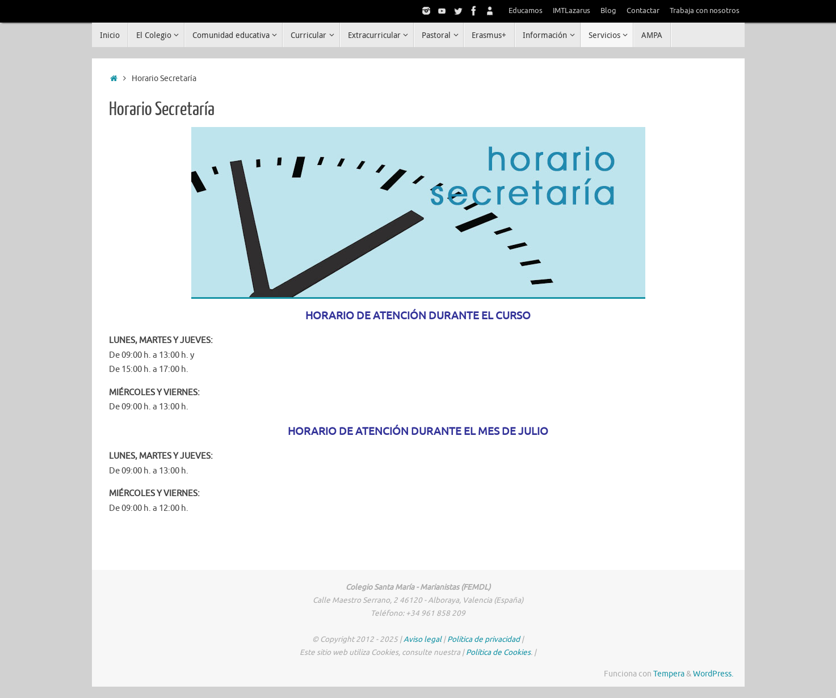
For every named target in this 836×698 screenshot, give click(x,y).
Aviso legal (423, 639)
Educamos (526, 10)
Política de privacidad (483, 639)
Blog (608, 10)
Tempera (668, 674)
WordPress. (713, 674)
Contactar (643, 10)
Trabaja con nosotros (705, 10)
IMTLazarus (571, 10)
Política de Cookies (498, 652)
